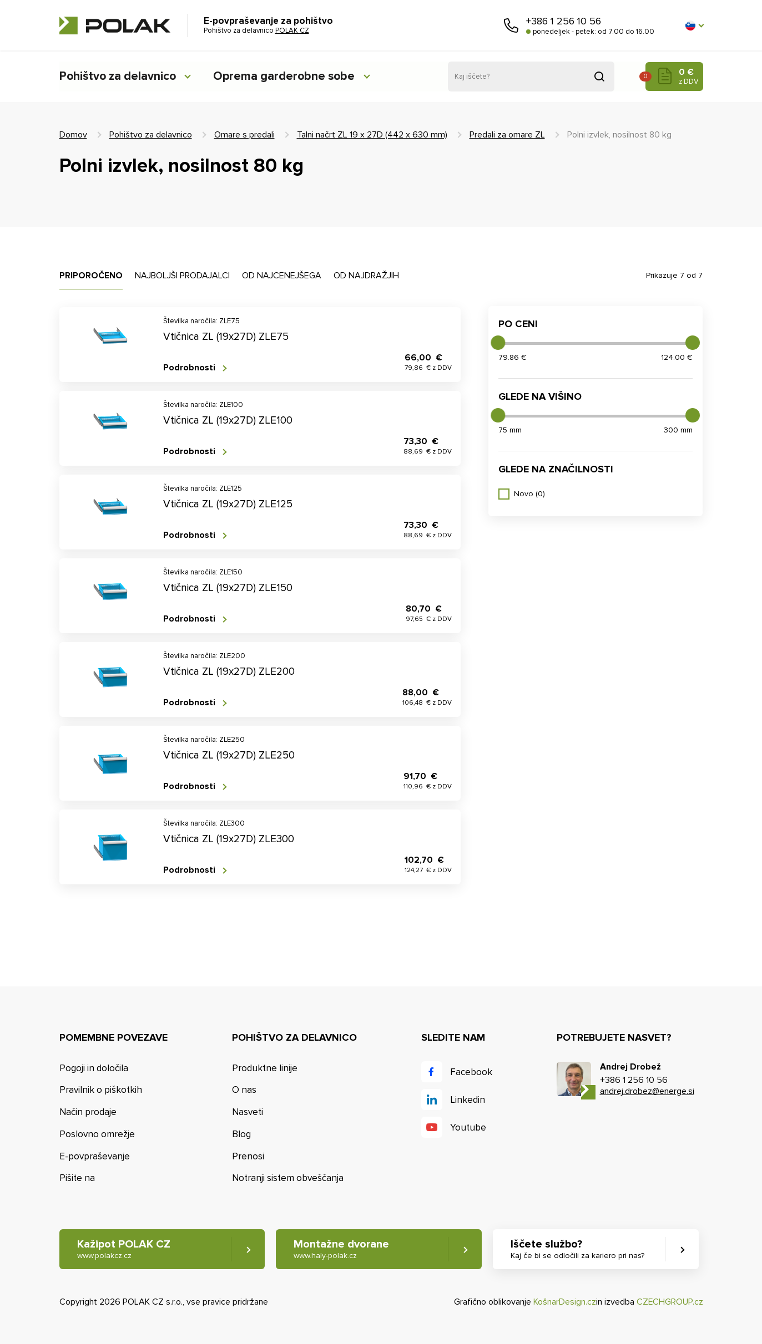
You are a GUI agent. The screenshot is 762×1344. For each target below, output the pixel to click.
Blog (241, 1134)
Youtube (468, 1127)
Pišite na (77, 1178)
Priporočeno (91, 275)
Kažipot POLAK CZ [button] (123, 1249)
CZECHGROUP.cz (670, 1301)
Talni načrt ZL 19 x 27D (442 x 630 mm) (372, 134)
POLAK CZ (114, 25)
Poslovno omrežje (97, 1134)
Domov (73, 134)
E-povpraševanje (94, 1156)
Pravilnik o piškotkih (100, 1090)
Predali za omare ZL (507, 134)
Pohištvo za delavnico (119, 76)
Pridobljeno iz (599, 76)
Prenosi (248, 1156)
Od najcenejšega (281, 275)
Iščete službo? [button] (579, 1249)
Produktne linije (264, 1068)
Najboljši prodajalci (182, 275)
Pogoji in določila (93, 1068)
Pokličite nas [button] (511, 25)
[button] (694, 25)
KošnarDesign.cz (564, 1301)
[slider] (498, 342)
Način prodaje (88, 1112)
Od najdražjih (366, 275)
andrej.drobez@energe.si (647, 1091)
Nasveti (247, 1112)
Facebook (471, 1072)
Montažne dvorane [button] (342, 1249)
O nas (244, 1090)
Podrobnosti (189, 368)
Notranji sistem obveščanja (288, 1178)
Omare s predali (244, 134)
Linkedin (467, 1100)
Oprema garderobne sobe (292, 76)
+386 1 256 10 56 (563, 21)
